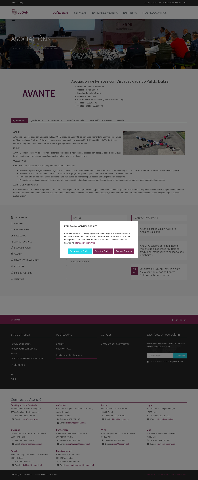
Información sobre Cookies (87, 243)
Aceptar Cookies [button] (124, 251)
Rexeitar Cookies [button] (103, 251)
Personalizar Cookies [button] (80, 251)
